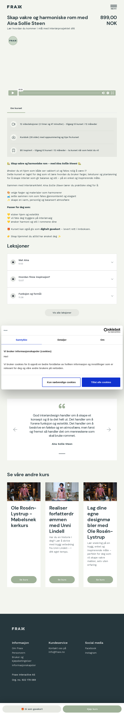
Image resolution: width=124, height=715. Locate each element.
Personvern (18, 652)
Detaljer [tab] (62, 339)
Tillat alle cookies (101, 382)
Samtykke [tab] (21, 339)
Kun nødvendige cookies (61, 382)
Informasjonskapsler (24, 665)
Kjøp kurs (92, 709)
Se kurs (24, 579)
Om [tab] (102, 339)
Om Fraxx (17, 648)
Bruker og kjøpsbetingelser (21, 659)
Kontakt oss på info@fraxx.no (57, 650)
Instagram (91, 652)
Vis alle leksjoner (62, 312)
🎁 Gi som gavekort (32, 709)
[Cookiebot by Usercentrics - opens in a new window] (106, 330)
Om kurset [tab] (16, 108)
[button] (15, 429)
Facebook (90, 648)
